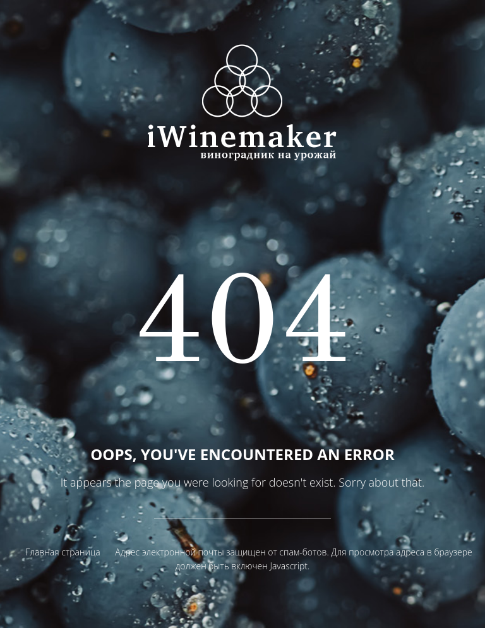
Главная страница (62, 552)
